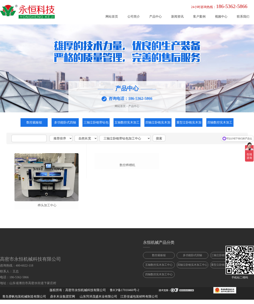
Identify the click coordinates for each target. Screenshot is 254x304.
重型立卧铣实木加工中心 (188, 124)
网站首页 (112, 16)
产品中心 (155, 16)
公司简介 (133, 16)
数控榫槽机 (127, 205)
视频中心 (221, 16)
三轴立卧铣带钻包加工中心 (96, 124)
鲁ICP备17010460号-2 (124, 290)
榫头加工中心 (47, 205)
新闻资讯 (177, 16)
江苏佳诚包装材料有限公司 (139, 296)
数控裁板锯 (34, 122)
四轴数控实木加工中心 (219, 124)
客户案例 (199, 16)
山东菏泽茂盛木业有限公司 (98, 296)
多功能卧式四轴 (65, 122)
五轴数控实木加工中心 (127, 124)
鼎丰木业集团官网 (62, 296)
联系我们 (243, 16)
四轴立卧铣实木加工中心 (157, 124)
